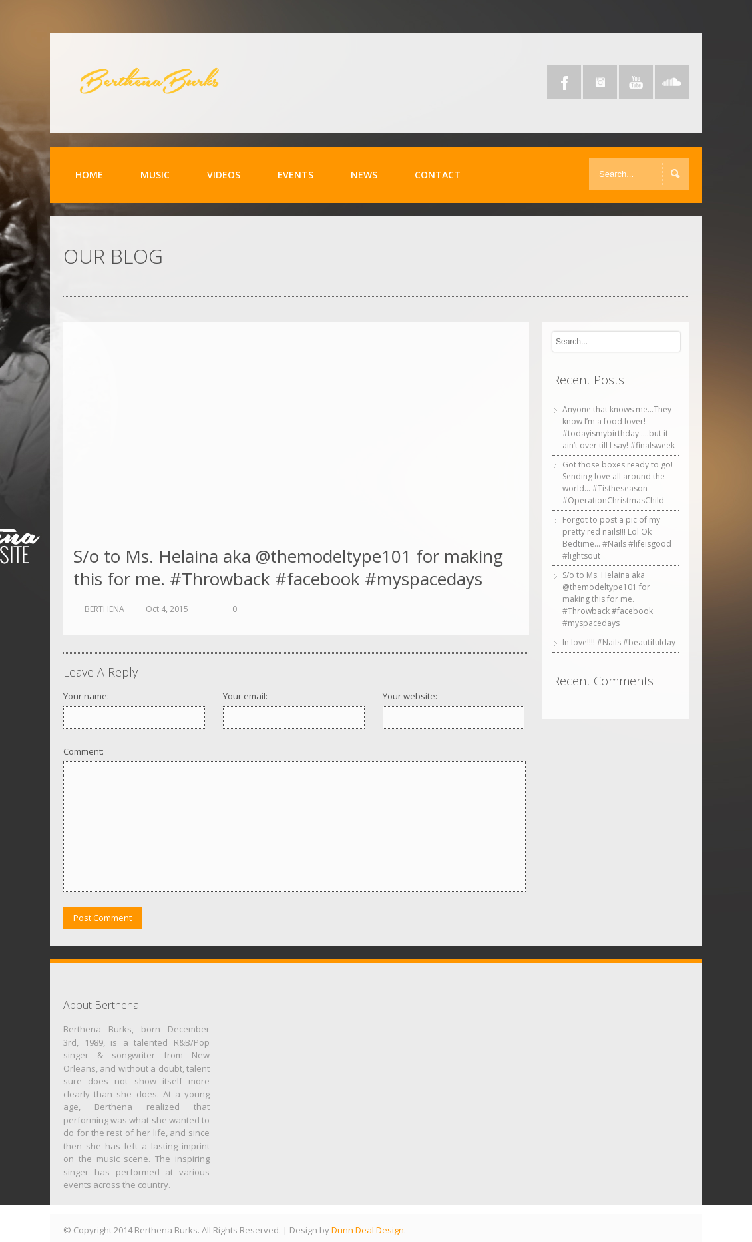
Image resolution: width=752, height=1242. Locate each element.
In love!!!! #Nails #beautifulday (618, 642)
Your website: (410, 696)
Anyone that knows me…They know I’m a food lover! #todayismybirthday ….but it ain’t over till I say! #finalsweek (618, 427)
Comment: (83, 751)
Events (295, 174)
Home (89, 174)
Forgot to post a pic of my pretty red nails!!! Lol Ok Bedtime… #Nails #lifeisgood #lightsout (616, 537)
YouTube (636, 82)
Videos (223, 174)
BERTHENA (104, 609)
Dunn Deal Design (367, 1230)
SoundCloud (672, 82)
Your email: (245, 696)
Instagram (600, 82)
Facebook (564, 82)
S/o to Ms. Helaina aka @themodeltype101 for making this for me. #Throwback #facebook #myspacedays (288, 567)
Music (155, 174)
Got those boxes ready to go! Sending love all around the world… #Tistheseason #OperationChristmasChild (617, 482)
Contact (438, 174)
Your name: (86, 696)
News (364, 174)
